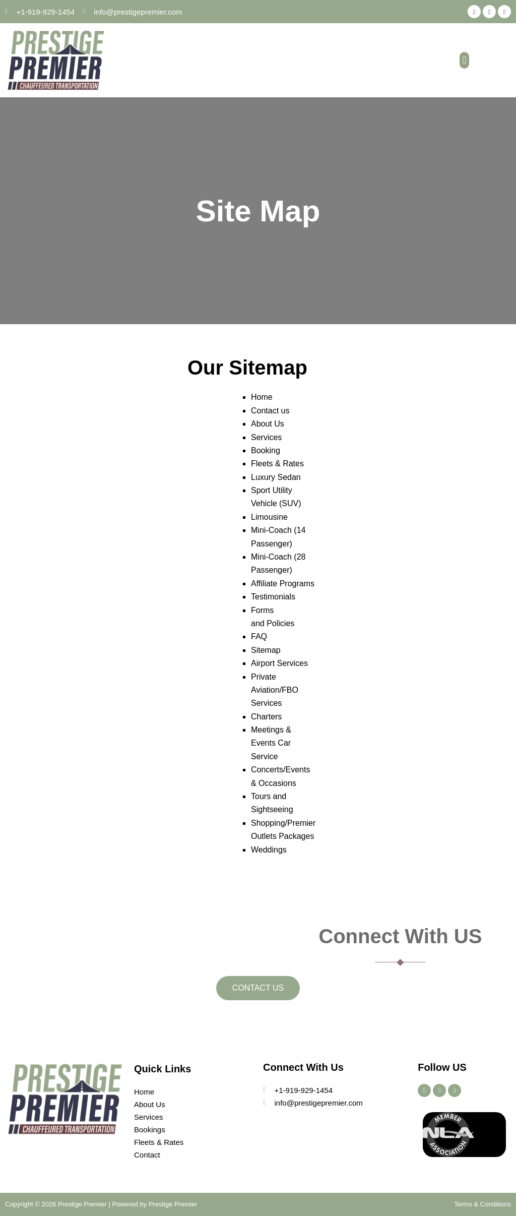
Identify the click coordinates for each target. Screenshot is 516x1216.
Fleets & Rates (277, 463)
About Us (267, 423)
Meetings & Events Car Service (271, 743)
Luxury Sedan (276, 477)
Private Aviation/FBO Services (274, 690)
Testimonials (273, 596)
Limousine (269, 517)
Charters (266, 716)
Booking (265, 450)
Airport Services (279, 663)
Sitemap (266, 650)
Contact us (270, 410)
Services (266, 437)
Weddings (269, 849)
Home (262, 397)
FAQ (259, 636)
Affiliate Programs (282, 583)
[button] (464, 60)
